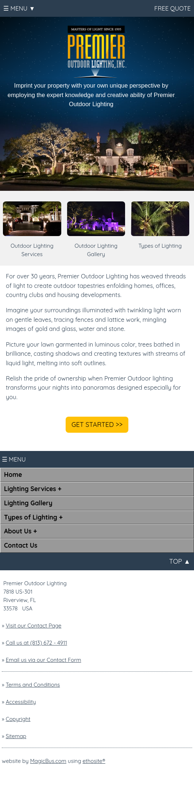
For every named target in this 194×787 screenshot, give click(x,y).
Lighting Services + (33, 489)
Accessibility (21, 701)
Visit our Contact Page (34, 625)
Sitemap (16, 736)
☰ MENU (14, 459)
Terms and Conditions (33, 684)
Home (13, 474)
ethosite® (93, 760)
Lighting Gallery (28, 503)
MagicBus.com (48, 760)
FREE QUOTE (172, 8)
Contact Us (20, 545)
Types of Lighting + (33, 517)
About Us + (20, 531)
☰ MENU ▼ (19, 8)
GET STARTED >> (97, 424)
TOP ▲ (179, 561)
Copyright (18, 718)
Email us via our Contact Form (43, 659)
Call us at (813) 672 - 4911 (36, 642)
